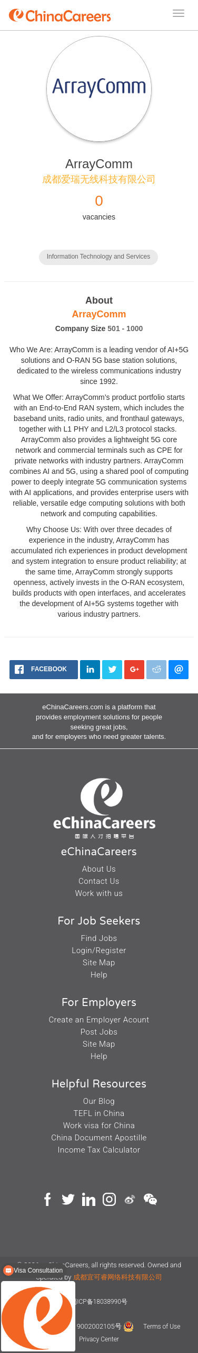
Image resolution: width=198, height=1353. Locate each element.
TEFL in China (99, 1113)
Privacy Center (99, 1339)
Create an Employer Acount (98, 1020)
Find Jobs (99, 938)
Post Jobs (99, 1032)
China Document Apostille (99, 1137)
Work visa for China (99, 1125)
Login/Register (99, 950)
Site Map (99, 962)
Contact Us (99, 881)
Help (99, 975)
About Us (99, 869)
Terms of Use (161, 1326)
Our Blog (99, 1101)
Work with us (99, 893)
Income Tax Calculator (98, 1150)
